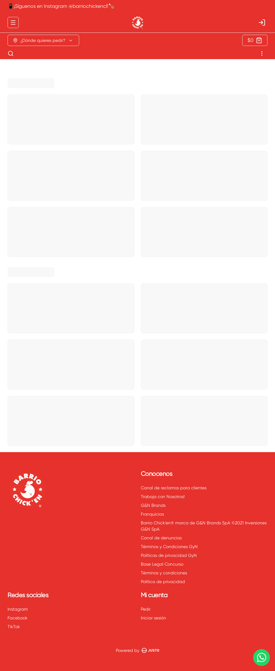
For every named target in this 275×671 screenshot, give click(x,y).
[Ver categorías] (261, 53)
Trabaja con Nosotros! (163, 496)
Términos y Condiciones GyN (169, 546)
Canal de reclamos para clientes (173, 487)
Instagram (18, 609)
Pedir (145, 609)
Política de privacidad (163, 581)
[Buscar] (11, 53)
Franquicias (152, 514)
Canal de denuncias (161, 537)
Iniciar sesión (153, 617)
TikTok (14, 626)
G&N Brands (153, 505)
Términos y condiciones (164, 572)
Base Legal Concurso (162, 564)
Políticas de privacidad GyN (169, 555)
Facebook (18, 617)
